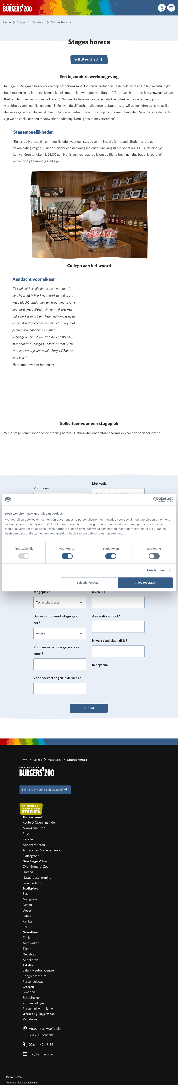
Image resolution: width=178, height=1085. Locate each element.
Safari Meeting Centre (38, 970)
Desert (27, 910)
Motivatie (99, 483)
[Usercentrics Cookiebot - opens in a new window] (156, 499)
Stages (35, 759)
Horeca (28, 872)
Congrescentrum (34, 976)
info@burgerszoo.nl (39, 1054)
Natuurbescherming (37, 877)
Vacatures (52, 759)
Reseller (28, 839)
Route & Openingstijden (40, 822)
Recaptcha (100, 665)
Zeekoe (28, 937)
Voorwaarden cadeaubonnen (22, 1082)
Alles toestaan (145, 582)
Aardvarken (31, 943)
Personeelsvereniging (38, 1008)
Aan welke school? (106, 616)
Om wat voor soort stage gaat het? (56, 619)
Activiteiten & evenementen (42, 850)
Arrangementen (34, 828)
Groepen (29, 992)
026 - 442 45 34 (38, 1044)
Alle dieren (30, 960)
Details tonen (156, 570)
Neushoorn (30, 954)
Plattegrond (31, 856)
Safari (27, 916)
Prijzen (27, 833)
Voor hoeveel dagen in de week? (57, 678)
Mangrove (30, 899)
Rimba (27, 921)
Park (26, 927)
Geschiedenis (32, 883)
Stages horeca (74, 759)
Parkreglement (14, 1077)
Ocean (27, 904)
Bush (26, 893)
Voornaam (41, 488)
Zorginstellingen (34, 1003)
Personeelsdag (33, 981)
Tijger (27, 948)
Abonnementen (34, 845)
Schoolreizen (32, 997)
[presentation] (121, 677)
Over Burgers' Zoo (35, 866)
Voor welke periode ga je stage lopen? (56, 650)
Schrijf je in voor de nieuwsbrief (45, 789)
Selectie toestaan (88, 582)
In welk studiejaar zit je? (109, 640)
